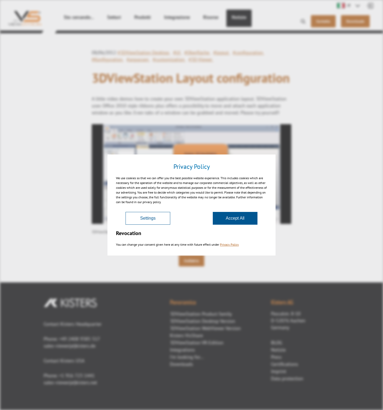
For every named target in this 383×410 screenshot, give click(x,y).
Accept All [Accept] (235, 218)
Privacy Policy (229, 244)
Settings (148, 218)
